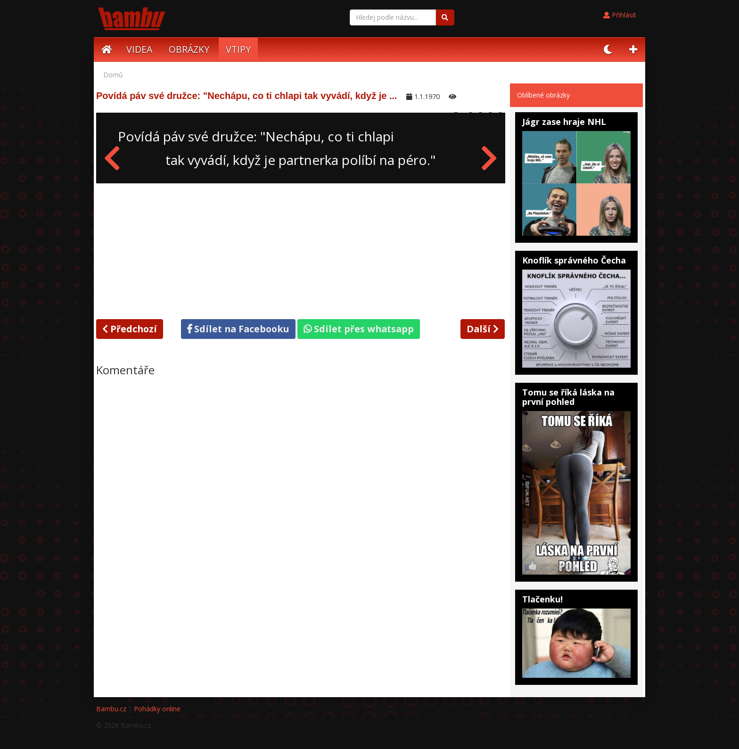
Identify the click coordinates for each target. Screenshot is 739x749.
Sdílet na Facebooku (238, 328)
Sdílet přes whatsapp (359, 328)
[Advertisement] (300, 249)
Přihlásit (619, 14)
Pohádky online (157, 708)
